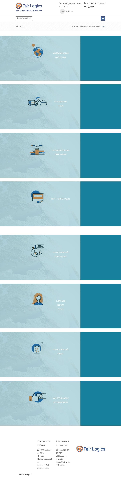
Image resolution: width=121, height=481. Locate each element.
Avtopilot (28, 475)
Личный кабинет (24, 18)
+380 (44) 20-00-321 (72, 3)
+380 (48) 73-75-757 (96, 3)
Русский (62, 11)
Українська (67, 11)
